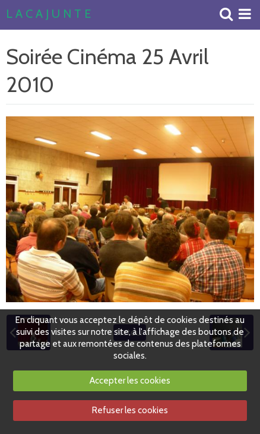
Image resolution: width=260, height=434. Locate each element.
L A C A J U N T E (48, 14)
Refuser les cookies (130, 410)
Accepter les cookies (130, 380)
